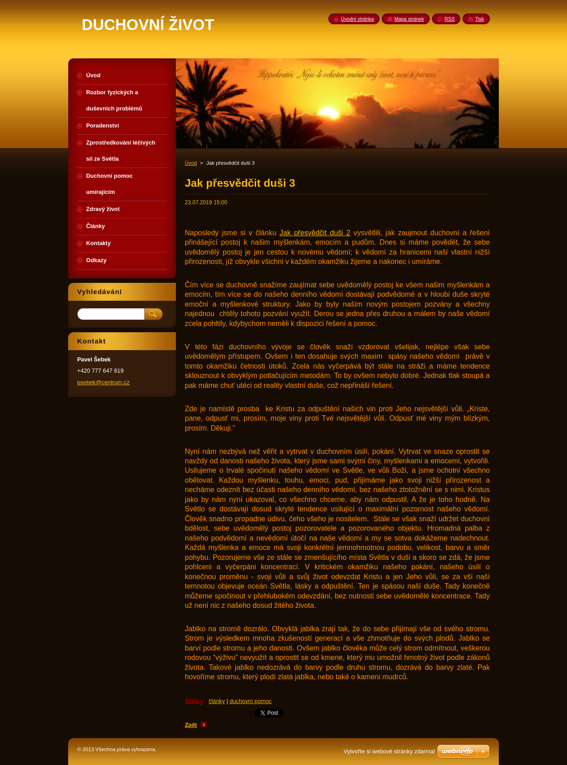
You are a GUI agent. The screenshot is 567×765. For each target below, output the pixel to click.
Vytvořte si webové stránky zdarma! (390, 751)
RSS (449, 19)
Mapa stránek (409, 19)
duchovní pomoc (251, 701)
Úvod (191, 163)
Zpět (191, 724)
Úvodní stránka (357, 19)
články (217, 701)
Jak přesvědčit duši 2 (314, 233)
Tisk (479, 19)
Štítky (194, 701)
